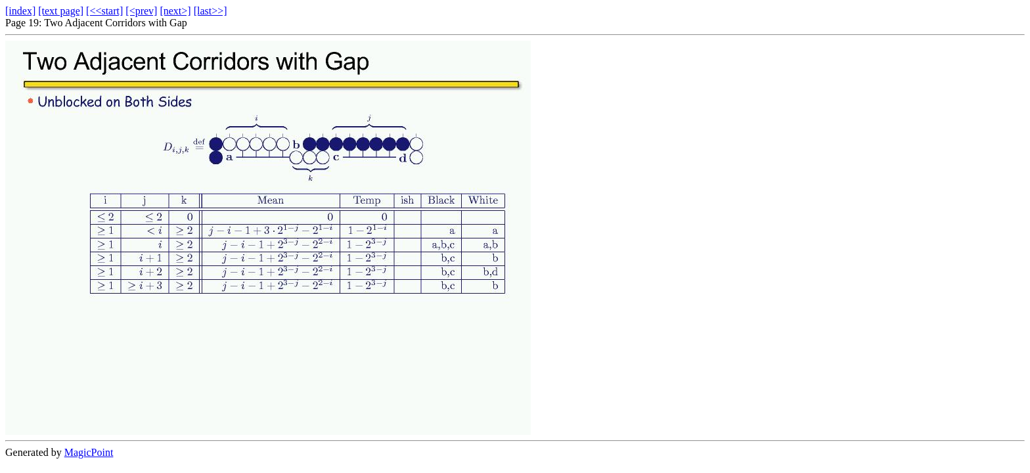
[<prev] (141, 10)
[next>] (175, 10)
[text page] (60, 10)
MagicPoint (89, 452)
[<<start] (104, 10)
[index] (20, 10)
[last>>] (210, 10)
